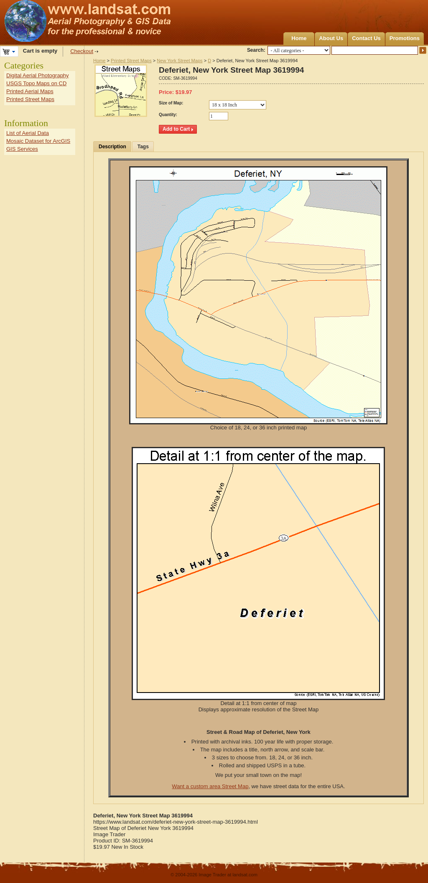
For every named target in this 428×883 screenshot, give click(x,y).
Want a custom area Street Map (210, 786)
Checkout (81, 51)
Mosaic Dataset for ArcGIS (38, 141)
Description (112, 147)
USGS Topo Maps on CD (36, 83)
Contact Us (366, 38)
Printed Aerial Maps (30, 91)
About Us (331, 38)
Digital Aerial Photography (37, 75)
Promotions (405, 38)
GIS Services (22, 149)
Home (298, 38)
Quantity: (168, 114)
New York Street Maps (179, 60)
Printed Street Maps (131, 60)
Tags (143, 147)
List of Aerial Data (27, 133)
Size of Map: (171, 103)
